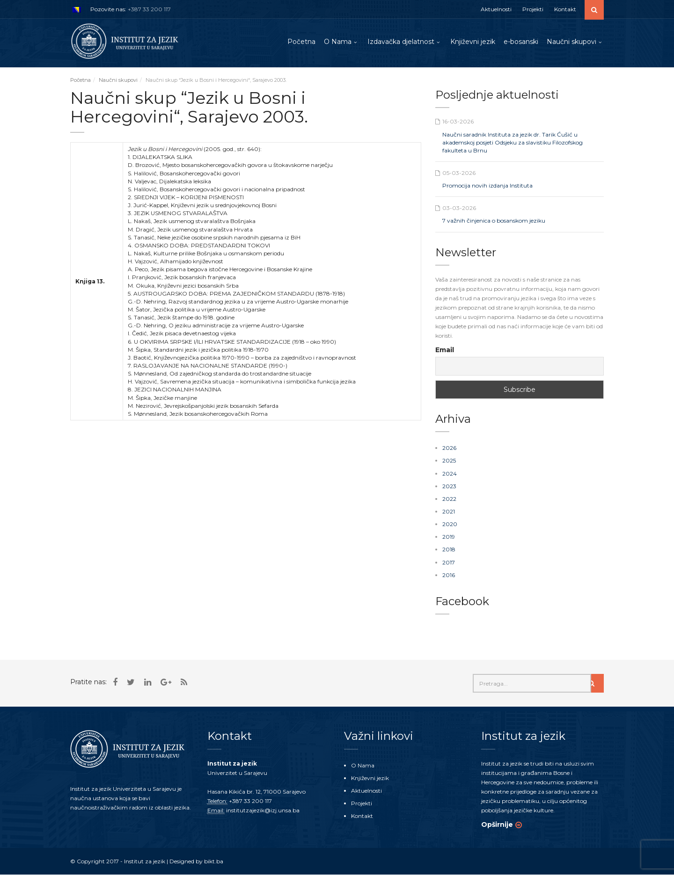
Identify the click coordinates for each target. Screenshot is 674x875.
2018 (448, 549)
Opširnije (497, 824)
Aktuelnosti (496, 9)
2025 (449, 460)
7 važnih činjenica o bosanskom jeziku (493, 220)
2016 (448, 575)
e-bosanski (521, 41)
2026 (449, 448)
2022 (449, 499)
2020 (449, 524)
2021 (448, 511)
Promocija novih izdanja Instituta (487, 185)
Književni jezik (472, 41)
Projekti (532, 9)
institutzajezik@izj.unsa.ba (263, 810)
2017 (448, 562)
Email (444, 350)
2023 (449, 486)
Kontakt (565, 9)
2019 (448, 537)
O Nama (338, 41)
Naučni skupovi (571, 41)
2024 (449, 473)
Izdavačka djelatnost (400, 41)
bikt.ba (213, 861)
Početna (301, 41)
